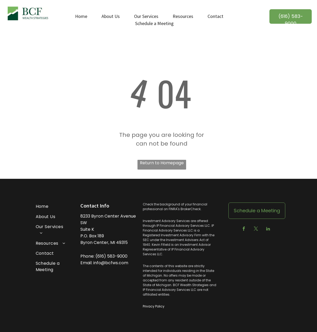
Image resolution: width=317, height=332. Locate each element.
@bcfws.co (112, 263)
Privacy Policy (153, 306)
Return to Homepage (162, 163)
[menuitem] (51, 206)
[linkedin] (268, 229)
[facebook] (244, 229)
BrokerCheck (191, 209)
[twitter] (256, 229)
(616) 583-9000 (111, 256)
